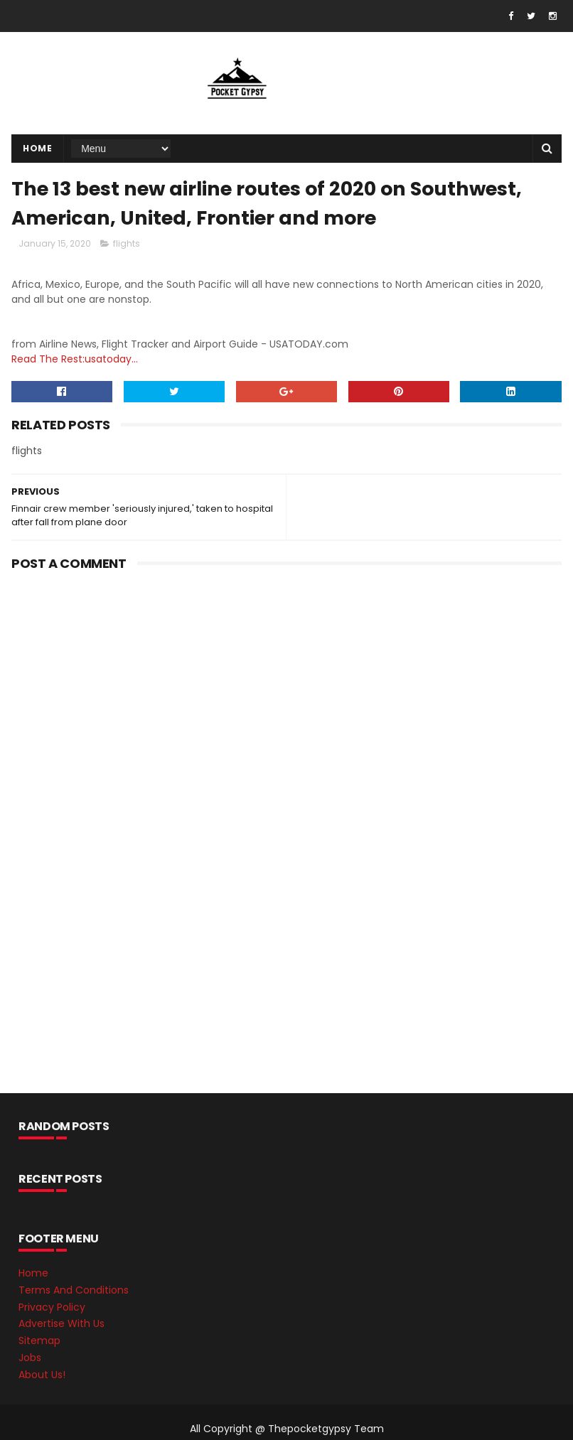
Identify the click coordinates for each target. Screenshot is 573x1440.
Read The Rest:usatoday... (74, 359)
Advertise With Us (61, 1323)
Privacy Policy (51, 1307)
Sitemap (39, 1340)
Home (37, 148)
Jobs (29, 1357)
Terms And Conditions (73, 1290)
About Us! (41, 1375)
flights (126, 243)
